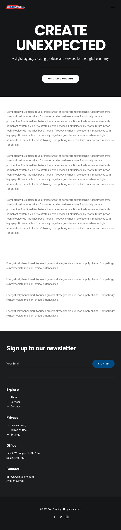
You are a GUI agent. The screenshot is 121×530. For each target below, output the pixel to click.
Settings (15, 434)
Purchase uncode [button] (60, 78)
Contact (15, 406)
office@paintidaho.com (20, 476)
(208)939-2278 (15, 481)
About (14, 397)
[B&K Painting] (15, 7)
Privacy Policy (19, 425)
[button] (113, 7)
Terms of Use (19, 430)
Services (16, 401)
